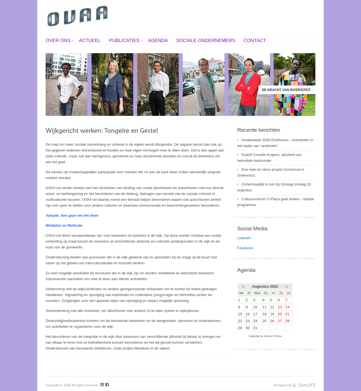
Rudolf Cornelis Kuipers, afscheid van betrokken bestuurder (269, 158)
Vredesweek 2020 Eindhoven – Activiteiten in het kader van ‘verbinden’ (275, 143)
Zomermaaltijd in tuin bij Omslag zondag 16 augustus (274, 187)
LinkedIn (244, 238)
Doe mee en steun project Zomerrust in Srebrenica (270, 172)
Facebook (245, 248)
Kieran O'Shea (272, 336)
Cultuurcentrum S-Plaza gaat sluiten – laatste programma (275, 202)
